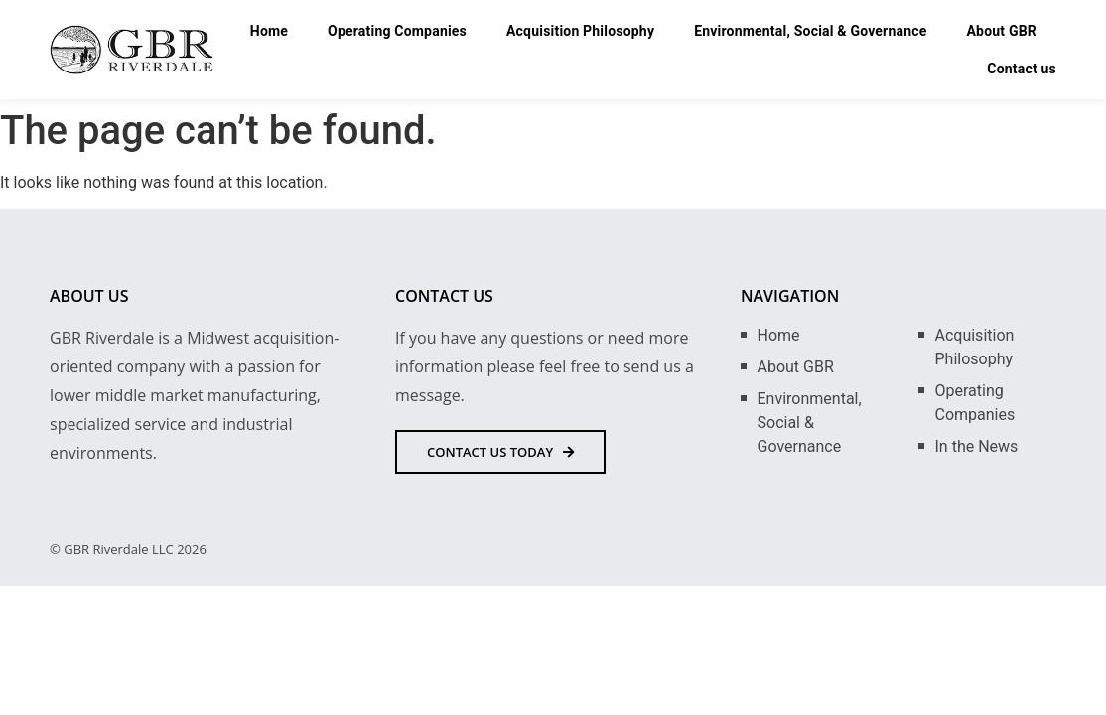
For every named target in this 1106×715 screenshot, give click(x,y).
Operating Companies (397, 31)
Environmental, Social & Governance (810, 31)
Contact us (1021, 68)
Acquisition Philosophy (580, 31)
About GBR (1002, 31)
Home (269, 31)
